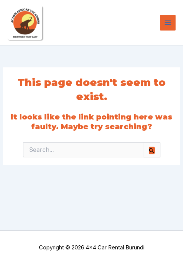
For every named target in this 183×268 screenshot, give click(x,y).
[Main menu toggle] (168, 23)
